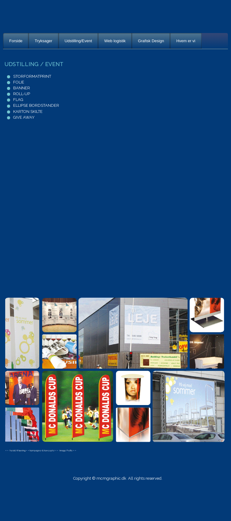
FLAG (18, 99)
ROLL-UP (21, 93)
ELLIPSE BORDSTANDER (36, 105)
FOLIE (18, 82)
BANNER (21, 88)
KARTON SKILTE (28, 111)
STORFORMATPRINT (32, 76)
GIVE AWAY (24, 117)
